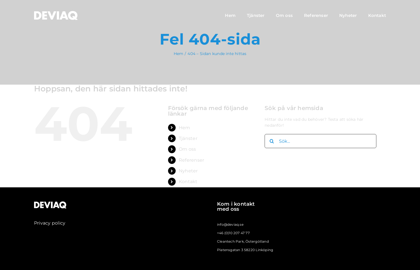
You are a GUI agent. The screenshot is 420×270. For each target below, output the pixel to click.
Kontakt (188, 181)
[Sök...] (320, 141)
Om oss (187, 149)
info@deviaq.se (230, 224)
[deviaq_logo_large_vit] (56, 13)
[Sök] (272, 141)
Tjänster (188, 138)
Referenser (191, 160)
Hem (184, 127)
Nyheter (188, 171)
